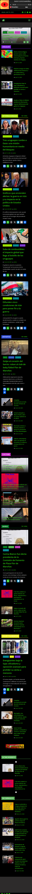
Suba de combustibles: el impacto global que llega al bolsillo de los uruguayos (14, 254)
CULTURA (17, 32)
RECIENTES (24, 32)
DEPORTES (11, 357)
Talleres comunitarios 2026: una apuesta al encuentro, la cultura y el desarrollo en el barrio (20, 442)
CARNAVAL (11, 32)
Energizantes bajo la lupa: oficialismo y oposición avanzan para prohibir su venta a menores (21, 87)
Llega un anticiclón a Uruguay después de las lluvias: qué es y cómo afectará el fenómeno (21, 807)
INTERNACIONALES (7, 136)
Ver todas (24, 116)
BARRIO (5, 32)
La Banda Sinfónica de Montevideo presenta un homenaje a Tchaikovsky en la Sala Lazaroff (14, 502)
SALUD (11, 656)
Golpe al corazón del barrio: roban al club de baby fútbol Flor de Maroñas (14, 366)
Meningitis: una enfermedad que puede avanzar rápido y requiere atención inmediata (20, 716)
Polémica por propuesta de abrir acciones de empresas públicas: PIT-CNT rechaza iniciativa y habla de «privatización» (21, 863)
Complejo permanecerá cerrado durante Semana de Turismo (20, 402)
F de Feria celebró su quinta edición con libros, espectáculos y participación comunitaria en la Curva (15, 486)
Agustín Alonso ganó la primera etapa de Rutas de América (21, 820)
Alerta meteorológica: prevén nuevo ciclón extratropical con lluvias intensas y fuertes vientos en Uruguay (21, 56)
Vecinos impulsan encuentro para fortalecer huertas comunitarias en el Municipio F (19, 624)
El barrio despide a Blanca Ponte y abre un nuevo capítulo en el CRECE (20, 415)
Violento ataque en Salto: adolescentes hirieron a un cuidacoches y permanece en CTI (21, 71)
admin (14, 42)
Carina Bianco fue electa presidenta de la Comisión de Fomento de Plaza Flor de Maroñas (16, 37)
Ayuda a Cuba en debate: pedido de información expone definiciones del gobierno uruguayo (21, 103)
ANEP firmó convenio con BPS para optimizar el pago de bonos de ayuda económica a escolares (21, 833)
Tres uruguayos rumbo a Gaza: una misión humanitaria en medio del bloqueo (15, 145)
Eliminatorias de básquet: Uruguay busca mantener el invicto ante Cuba (20, 847)
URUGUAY (22, 245)
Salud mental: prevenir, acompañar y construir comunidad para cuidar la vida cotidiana (20, 731)
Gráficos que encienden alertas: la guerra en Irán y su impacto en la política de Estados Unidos (15, 199)
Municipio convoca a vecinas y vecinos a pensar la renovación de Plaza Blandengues (20, 428)
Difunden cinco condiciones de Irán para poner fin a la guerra (12, 307)
